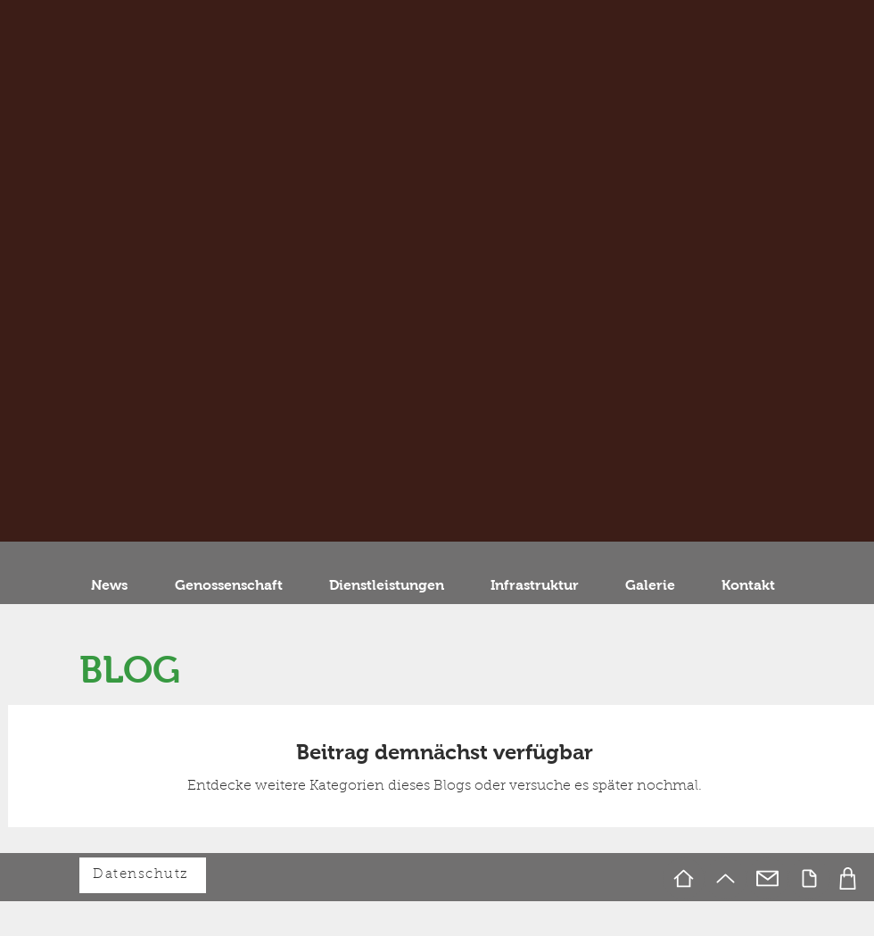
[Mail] (767, 878)
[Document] (809, 878)
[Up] (725, 878)
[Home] (684, 878)
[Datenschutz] (142, 875)
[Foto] (848, 878)
